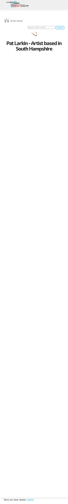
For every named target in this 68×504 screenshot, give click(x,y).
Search (60, 28)
